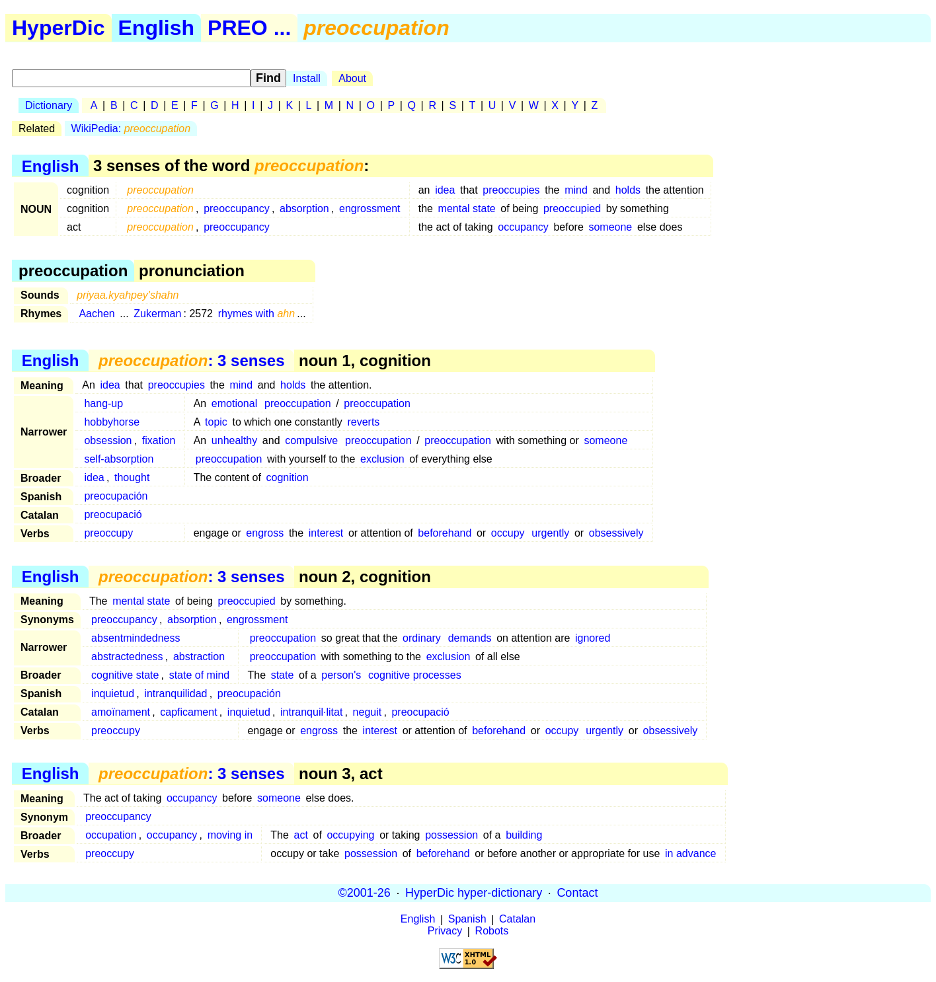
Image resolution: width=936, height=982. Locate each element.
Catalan (517, 919)
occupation (110, 835)
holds (628, 190)
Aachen (96, 313)
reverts (363, 422)
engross (265, 533)
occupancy (523, 227)
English (156, 28)
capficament (188, 712)
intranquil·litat (311, 712)
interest (326, 533)
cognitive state (125, 675)
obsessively (616, 533)
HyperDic (58, 28)
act (301, 835)
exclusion (382, 459)
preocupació (112, 514)
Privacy (445, 931)
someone (610, 227)
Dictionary (48, 105)
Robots (492, 931)
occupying (350, 835)
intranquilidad (175, 693)
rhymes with (256, 313)
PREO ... (249, 28)
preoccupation (297, 403)
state (282, 675)
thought (131, 477)
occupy (508, 533)
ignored (592, 638)
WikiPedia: (131, 128)
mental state (467, 208)
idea (445, 190)
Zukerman (157, 313)
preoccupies (511, 190)
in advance (690, 853)
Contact (577, 892)
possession (451, 835)
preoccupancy (237, 208)
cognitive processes (414, 675)
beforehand (444, 533)
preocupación (115, 496)
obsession (108, 440)
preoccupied (572, 208)
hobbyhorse (111, 422)
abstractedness (127, 656)
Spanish (467, 919)
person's (341, 675)
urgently (550, 533)
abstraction (199, 656)
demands (470, 638)
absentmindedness (135, 638)
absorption (304, 208)
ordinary (422, 638)
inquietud (112, 693)
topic (216, 422)
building (524, 835)
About (352, 78)
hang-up (103, 403)
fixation (159, 440)
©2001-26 (364, 892)
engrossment (370, 208)
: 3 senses (191, 360)
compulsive (311, 440)
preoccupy (108, 533)
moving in (230, 835)
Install (307, 78)
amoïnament (120, 712)
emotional (234, 403)
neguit (367, 712)
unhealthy (234, 440)
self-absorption (118, 459)
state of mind (199, 675)
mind (576, 190)
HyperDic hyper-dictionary (473, 892)
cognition (287, 477)
